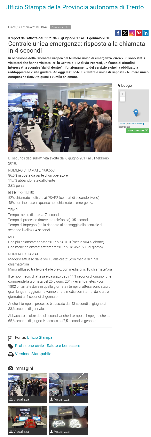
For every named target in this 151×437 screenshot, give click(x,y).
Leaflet (122, 123)
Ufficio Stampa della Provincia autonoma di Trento (74, 7)
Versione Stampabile (33, 353)
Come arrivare (137, 130)
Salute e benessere (63, 345)
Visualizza (19, 399)
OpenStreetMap (137, 123)
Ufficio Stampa (39, 337)
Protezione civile (29, 345)
